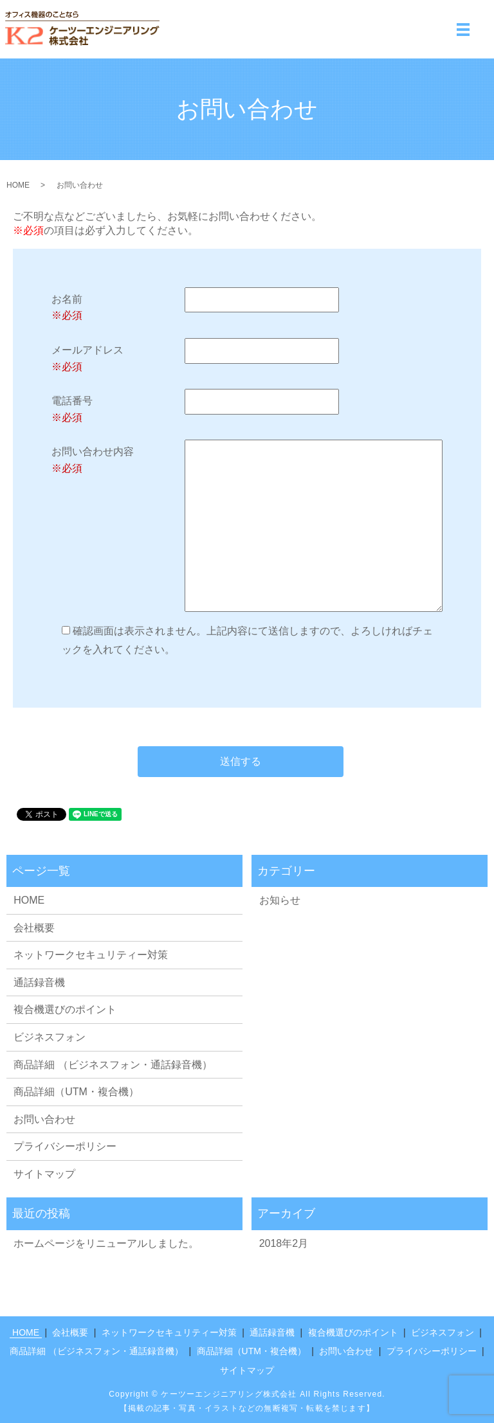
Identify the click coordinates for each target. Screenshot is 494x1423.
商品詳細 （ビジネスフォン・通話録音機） (113, 1064)
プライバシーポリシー (65, 1146)
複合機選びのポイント (65, 1009)
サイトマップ (44, 1173)
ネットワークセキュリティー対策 (91, 954)
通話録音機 (39, 982)
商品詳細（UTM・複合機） (76, 1091)
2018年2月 (284, 1243)
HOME (18, 185)
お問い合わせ (44, 1119)
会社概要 (34, 927)
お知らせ (279, 900)
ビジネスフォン (50, 1037)
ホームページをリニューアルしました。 (106, 1243)
